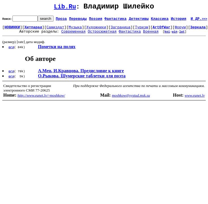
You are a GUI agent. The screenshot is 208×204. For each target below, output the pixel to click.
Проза (61, 20)
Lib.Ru (65, 8)
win (174, 35)
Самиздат (55, 29)
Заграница (120, 29)
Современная (73, 34)
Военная (151, 34)
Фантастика (116, 20)
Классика (159, 20)
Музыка (75, 29)
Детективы (138, 20)
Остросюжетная (102, 34)
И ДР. (199, 20)
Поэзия (95, 20)
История (178, 20)
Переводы (78, 20)
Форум (180, 29)
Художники (96, 29)
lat (182, 35)
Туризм (141, 29)
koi (167, 35)
